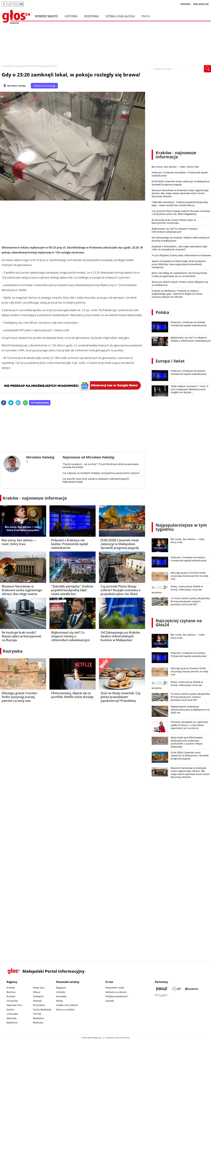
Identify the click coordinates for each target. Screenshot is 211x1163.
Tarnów (37, 1013)
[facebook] (3, 403)
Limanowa (12, 1013)
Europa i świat (170, 361)
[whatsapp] (25, 403)
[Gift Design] (161, 995)
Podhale (37, 1000)
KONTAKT (186, 4)
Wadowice (38, 1018)
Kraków (11, 987)
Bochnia (11, 992)
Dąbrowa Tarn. (15, 1005)
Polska (162, 312)
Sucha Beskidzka (42, 1009)
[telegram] (18, 403)
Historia (71, 16)
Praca (145, 16)
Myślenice (12, 1022)
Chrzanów (12, 1000)
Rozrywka (91, 16)
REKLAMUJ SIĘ (201, 4)
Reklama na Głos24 (116, 992)
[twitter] (11, 403)
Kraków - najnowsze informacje (35, 498)
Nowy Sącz (39, 987)
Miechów (11, 1018)
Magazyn (61, 987)
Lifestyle (60, 992)
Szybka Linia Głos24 (120, 16)
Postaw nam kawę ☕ (44, 85)
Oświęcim (38, 996)
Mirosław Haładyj (16, 85)
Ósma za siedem (65, 1009)
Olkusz (36, 992)
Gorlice (10, 1009)
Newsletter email (115, 987)
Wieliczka (38, 1022)
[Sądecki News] (176, 988)
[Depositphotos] (191, 988)
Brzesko (11, 996)
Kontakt (110, 1000)
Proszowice (39, 1005)
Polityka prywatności (117, 996)
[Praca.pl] (161, 988)
